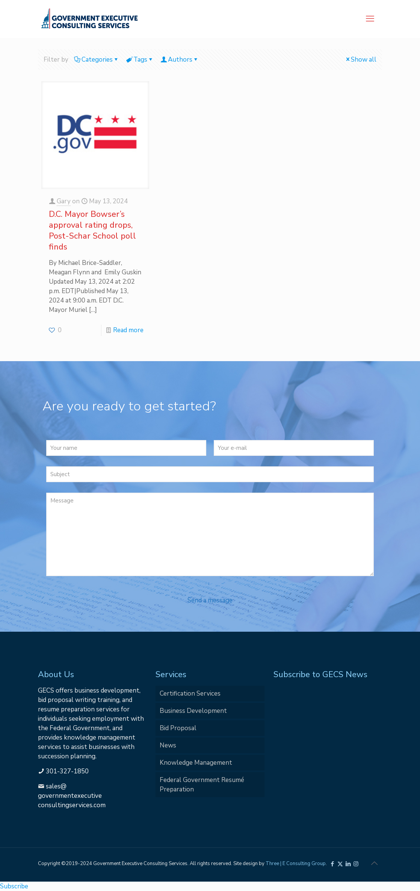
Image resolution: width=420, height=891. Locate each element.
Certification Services (190, 693)
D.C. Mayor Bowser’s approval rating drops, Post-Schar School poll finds (92, 231)
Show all (360, 59)
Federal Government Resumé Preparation (202, 785)
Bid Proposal (178, 728)
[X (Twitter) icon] (340, 864)
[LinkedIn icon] (348, 864)
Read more (128, 330)
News (168, 745)
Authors (179, 59)
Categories (96, 59)
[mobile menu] (370, 18)
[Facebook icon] (332, 864)
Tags (140, 59)
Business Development (193, 710)
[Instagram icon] (356, 864)
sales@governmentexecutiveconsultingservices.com (72, 795)
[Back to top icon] (374, 863)
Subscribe (14, 886)
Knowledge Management (196, 762)
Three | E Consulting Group (296, 863)
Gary (64, 201)
